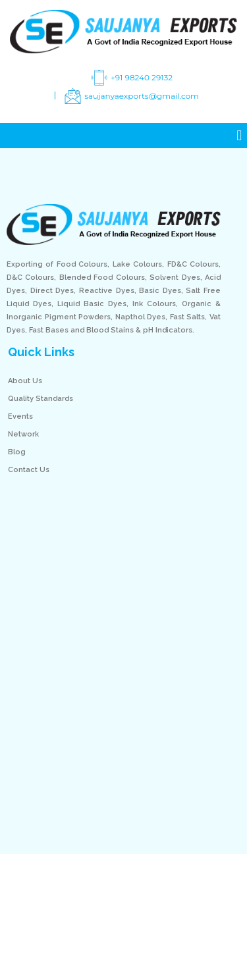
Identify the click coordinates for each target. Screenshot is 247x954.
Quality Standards (40, 398)
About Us (25, 381)
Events (20, 416)
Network (23, 434)
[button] (239, 136)
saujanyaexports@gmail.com (130, 96)
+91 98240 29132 (130, 78)
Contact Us (28, 469)
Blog (17, 452)
